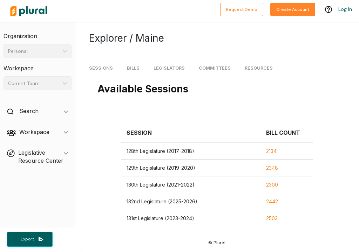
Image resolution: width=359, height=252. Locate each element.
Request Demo (241, 9)
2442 (272, 201)
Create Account (292, 9)
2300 (272, 185)
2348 (272, 168)
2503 (272, 218)
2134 (271, 151)
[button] (139, 132)
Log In (345, 9)
